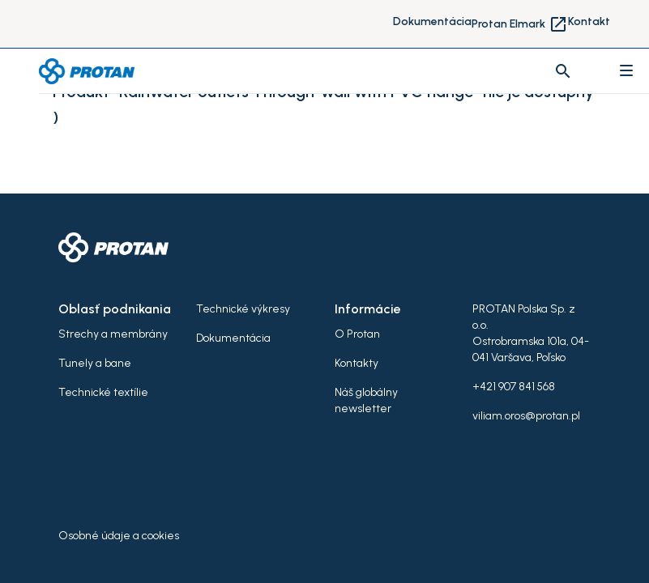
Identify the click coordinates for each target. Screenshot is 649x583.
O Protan (357, 334)
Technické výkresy (243, 309)
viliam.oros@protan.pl (526, 416)
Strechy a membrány (113, 334)
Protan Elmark (520, 24)
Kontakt (589, 21)
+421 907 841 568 (513, 387)
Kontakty (356, 363)
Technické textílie (103, 392)
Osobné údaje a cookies (118, 536)
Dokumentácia (432, 21)
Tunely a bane (94, 363)
